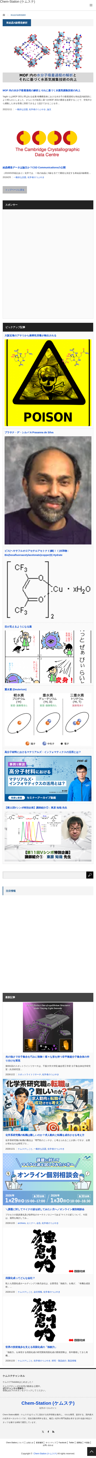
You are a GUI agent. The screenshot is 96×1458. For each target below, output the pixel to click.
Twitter (71, 1443)
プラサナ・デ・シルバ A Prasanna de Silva (29, 432)
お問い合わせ (48, 1445)
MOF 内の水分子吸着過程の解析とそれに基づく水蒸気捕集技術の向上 (41, 90)
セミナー (31, 1223)
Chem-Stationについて (15, 1443)
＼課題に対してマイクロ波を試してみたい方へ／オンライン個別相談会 (44, 1209)
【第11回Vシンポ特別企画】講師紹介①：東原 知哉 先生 (36, 807)
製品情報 (72, 1360)
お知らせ (29, 1443)
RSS (53, 1432)
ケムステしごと (25, 1149)
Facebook (62, 1443)
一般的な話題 (21, 109)
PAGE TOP (91, 1451)
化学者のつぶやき (37, 109)
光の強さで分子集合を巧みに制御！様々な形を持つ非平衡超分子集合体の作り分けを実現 (47, 1058)
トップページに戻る (14, 190)
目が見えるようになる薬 (18, 626)
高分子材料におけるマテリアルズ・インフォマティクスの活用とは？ (43, 752)
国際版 (79, 1443)
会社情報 (38, 1292)
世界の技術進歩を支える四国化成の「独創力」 (31, 1347)
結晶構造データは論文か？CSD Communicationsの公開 (34, 167)
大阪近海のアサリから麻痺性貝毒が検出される (30, 335)
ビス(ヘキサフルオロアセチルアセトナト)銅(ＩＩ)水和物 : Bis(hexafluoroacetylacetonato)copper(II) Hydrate (37, 552)
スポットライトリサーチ (29, 1074)
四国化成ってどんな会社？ (20, 1278)
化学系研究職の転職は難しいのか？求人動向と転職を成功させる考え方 (44, 1135)
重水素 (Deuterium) (15, 689)
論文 (49, 109)
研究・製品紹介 (59, 1360)
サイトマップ (51, 1443)
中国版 (87, 1443)
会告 (38, 1223)
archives (22, 1223)
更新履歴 (39, 1443)
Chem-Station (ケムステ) (48, 1403)
